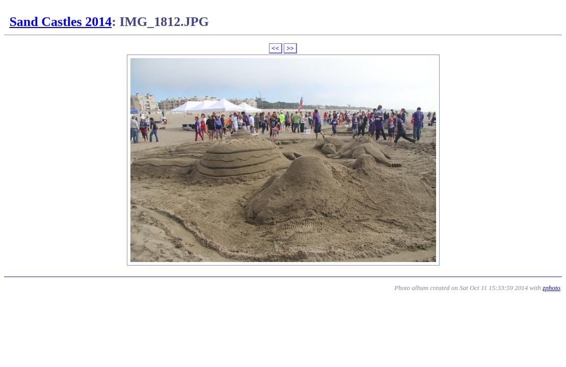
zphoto (551, 288)
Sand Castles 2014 (60, 21)
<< (275, 48)
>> (290, 48)
